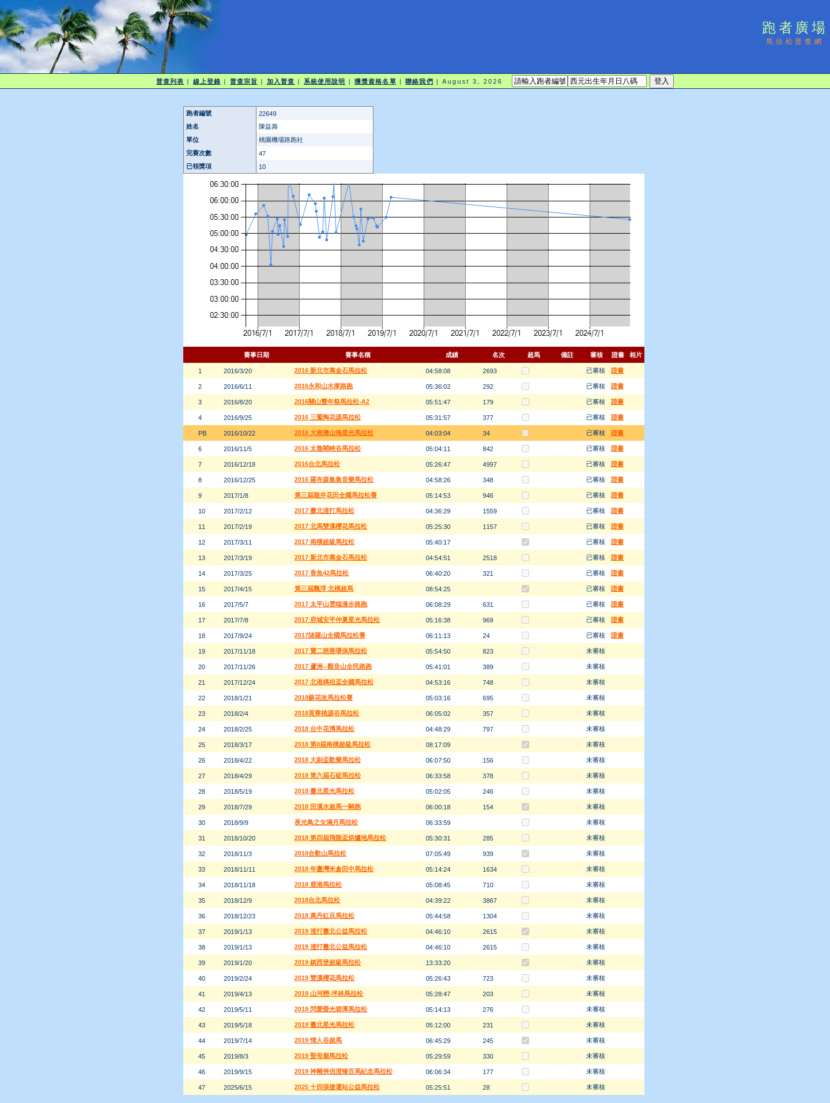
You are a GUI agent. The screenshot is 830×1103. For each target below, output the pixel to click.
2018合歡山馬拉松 (320, 853)
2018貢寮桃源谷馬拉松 (327, 713)
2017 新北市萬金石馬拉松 (331, 557)
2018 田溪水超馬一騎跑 (328, 806)
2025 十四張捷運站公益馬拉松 (337, 1086)
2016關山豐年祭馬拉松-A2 (332, 401)
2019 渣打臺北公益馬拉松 (331, 931)
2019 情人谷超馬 (318, 1040)
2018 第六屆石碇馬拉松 (328, 775)
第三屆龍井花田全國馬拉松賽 (336, 495)
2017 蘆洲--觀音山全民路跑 (333, 666)
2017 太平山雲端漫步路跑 (331, 604)
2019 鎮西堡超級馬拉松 (328, 962)
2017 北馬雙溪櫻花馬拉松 (331, 526)
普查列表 (170, 81)
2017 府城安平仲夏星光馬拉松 (337, 619)
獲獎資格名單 (375, 81)
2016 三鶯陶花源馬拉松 (328, 417)
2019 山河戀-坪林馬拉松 (329, 993)
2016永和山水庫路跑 (324, 385)
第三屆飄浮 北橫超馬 (324, 588)
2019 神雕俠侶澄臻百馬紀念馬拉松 (344, 1071)
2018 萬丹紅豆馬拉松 (325, 915)
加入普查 (281, 81)
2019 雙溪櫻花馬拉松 (325, 977)
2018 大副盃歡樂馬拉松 (328, 759)
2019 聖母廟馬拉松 (322, 1055)
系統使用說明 (325, 81)
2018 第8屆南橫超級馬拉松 (333, 744)
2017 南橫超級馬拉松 (325, 541)
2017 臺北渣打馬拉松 (325, 510)
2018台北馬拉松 (317, 899)
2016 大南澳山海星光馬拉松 (334, 432)
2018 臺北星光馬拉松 (325, 790)
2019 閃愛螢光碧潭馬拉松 (331, 1009)
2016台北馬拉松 (317, 463)
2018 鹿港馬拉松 (318, 884)
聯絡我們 (419, 81)
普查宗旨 (244, 81)
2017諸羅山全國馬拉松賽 (330, 635)
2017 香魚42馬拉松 (322, 572)
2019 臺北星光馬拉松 (325, 1024)
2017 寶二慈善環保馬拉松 (331, 650)
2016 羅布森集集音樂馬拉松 (334, 479)
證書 (617, 370)
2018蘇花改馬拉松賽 (324, 697)
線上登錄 (207, 81)
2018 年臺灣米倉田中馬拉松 (334, 868)
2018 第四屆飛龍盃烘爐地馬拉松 (341, 837)
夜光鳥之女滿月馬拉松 (326, 822)
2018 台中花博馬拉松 (325, 728)
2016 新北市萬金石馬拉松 (331, 370)
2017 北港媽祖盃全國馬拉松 (334, 681)
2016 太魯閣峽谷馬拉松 (328, 448)
